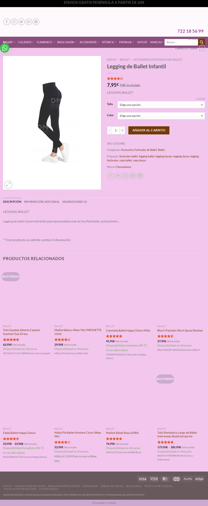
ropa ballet (125, 160)
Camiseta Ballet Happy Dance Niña (128, 330)
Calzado (26, 42)
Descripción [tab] (12, 201)
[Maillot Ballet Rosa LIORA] (130, 396)
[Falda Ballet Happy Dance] (27, 396)
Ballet (125, 59)
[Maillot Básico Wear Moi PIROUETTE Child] (78, 294)
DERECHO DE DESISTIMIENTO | (88, 494)
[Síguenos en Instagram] (14, 21)
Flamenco (45, 42)
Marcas (157, 42)
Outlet (142, 42)
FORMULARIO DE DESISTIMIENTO (125, 494)
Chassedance (123, 166)
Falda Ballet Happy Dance (19, 432)
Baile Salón (67, 42)
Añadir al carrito (149, 130)
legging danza (181, 156)
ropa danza (139, 160)
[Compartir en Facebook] (110, 176)
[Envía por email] (125, 176)
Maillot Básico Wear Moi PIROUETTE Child (78, 332)
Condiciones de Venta (30, 486)
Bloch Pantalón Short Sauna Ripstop (180, 330)
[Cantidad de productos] (116, 130)
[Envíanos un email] (28, 21)
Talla (110, 104)
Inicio (111, 59)
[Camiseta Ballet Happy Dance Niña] (130, 294)
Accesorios (89, 42)
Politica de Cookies (159, 486)
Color (110, 115)
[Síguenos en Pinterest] (36, 21)
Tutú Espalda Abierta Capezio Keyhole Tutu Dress (21, 332)
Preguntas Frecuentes (64, 486)
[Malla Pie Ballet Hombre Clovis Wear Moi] (78, 396)
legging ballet (146, 156)
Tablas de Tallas (112, 486)
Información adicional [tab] (42, 201)
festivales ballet (128, 156)
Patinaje (126, 42)
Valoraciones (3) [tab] (74, 201)
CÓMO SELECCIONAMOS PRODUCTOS (46, 494)
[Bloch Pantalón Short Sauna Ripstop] (181, 294)
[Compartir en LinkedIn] (140, 176)
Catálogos (90, 486)
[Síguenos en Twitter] (21, 21)
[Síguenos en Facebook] (6, 21)
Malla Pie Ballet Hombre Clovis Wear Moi (77, 434)
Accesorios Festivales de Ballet (158, 59)
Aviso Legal (134, 486)
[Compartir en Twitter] (118, 176)
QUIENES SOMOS (13, 494)
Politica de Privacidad (20, 488)
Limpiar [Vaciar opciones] (200, 99)
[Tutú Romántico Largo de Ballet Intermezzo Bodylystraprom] (181, 396)
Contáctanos (48, 488)
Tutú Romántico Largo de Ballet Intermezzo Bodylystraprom (177, 434)
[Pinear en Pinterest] (132, 176)
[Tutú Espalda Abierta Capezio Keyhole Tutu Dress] (27, 294)
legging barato (164, 156)
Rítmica (109, 42)
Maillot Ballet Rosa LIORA (122, 432)
